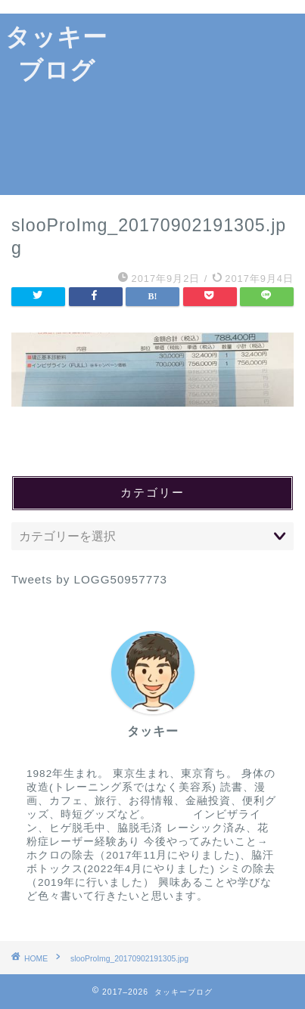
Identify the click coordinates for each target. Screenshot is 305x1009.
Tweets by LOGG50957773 (89, 579)
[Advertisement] (209, 104)
